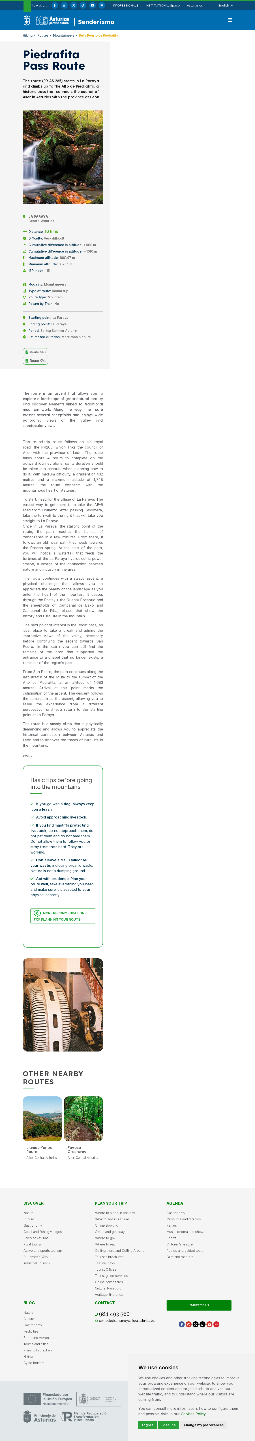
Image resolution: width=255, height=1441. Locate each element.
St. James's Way (36, 1257)
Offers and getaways (110, 1232)
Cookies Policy (193, 1414)
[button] (225, 5)
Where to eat (105, 1244)
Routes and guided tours (185, 1250)
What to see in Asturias (112, 1219)
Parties (172, 1225)
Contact (105, 1302)
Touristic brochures (109, 1257)
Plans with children (38, 1350)
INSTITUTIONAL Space (163, 5)
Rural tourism (33, 1244)
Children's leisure (180, 1244)
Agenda (175, 1203)
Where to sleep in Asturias (115, 1213)
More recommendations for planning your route (60, 915)
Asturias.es (195, 5)
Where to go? (105, 1238)
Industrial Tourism (37, 1263)
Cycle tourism (34, 1363)
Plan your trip (111, 1203)
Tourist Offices (105, 1269)
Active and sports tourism (43, 1250)
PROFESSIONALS (126, 5)
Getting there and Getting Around (119, 1250)
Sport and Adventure (39, 1338)
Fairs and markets (180, 1257)
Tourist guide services (111, 1276)
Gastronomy (33, 1225)
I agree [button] (148, 1425)
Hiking (28, 1356)
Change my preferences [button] (203, 1425)
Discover (34, 1203)
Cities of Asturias (36, 1238)
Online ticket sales (109, 1282)
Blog (29, 1302)
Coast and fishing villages (43, 1232)
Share (92, 379)
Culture (29, 1219)
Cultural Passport (108, 1288)
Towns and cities (36, 1344)
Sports (171, 1238)
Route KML (35, 361)
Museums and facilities (184, 1219)
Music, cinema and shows (186, 1232)
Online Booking (106, 1225)
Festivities (31, 1331)
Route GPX (36, 352)
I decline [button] (169, 1425)
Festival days (105, 1263)
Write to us (199, 1305)
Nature (29, 1213)
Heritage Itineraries (109, 1294)
